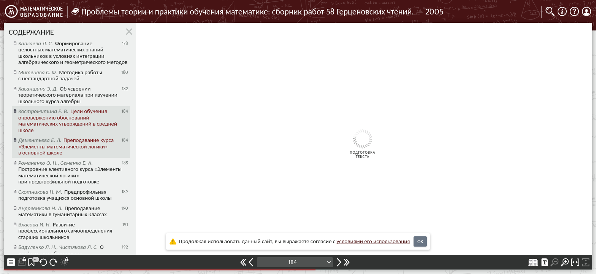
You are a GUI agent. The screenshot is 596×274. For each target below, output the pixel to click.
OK (420, 241)
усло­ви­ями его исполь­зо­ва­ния (373, 241)
